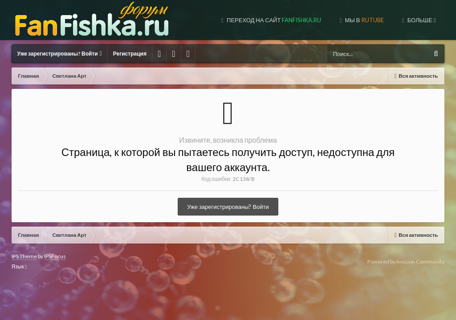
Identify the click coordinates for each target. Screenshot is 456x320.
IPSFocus (55, 256)
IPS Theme (24, 256)
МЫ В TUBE (365, 20)
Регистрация (130, 53)
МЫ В (301, 20)
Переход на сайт (211, 20)
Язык (19, 266)
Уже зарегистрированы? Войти (59, 53)
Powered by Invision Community (405, 261)
